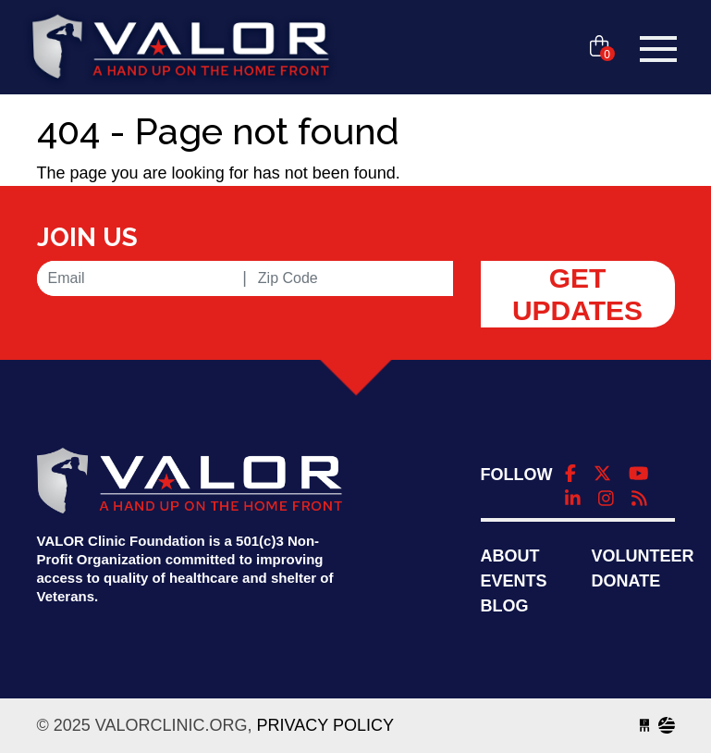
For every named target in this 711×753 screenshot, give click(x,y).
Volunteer (643, 556)
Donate (626, 581)
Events (514, 581)
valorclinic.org (180, 49)
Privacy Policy (325, 725)
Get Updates (577, 294)
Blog (505, 606)
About (510, 556)
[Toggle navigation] (658, 49)
